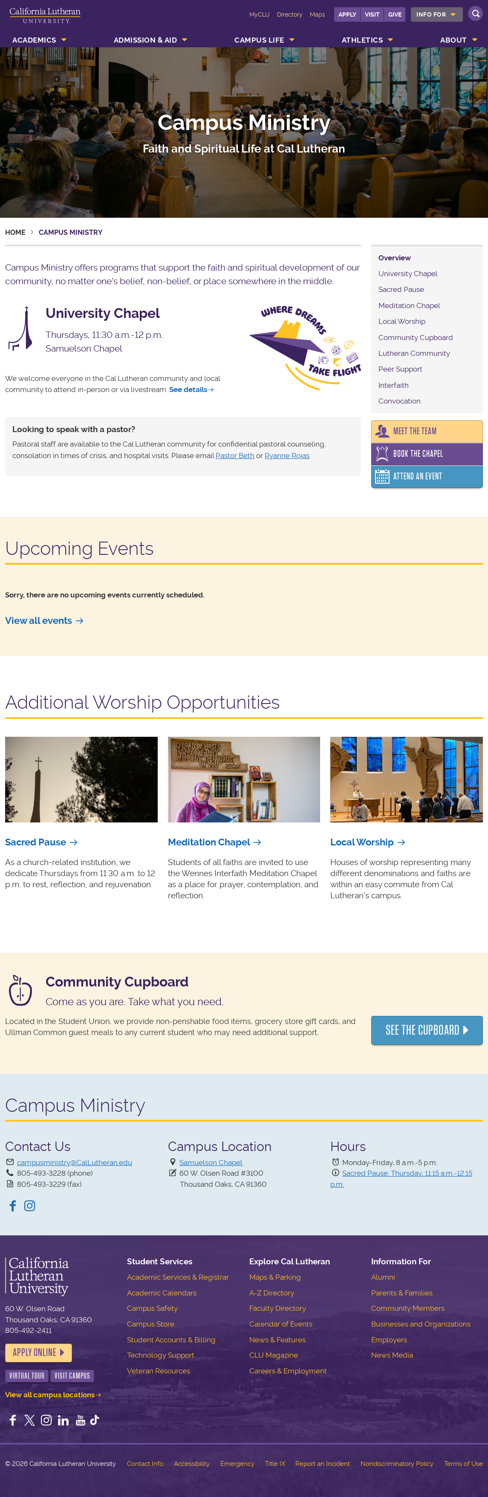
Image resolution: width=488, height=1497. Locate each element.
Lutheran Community (414, 353)
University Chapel (408, 273)
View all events (38, 620)
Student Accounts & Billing (171, 1339)
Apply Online (34, 1353)
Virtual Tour (27, 1375)
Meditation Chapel (409, 305)
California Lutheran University (45, 20)
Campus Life (259, 40)
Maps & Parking (275, 1277)
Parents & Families (402, 1293)
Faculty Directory (277, 1308)
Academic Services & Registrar (178, 1277)
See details (188, 389)
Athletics (362, 40)
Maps (317, 14)
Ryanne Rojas (287, 455)
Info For (431, 14)
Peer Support (400, 369)
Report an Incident (322, 1464)
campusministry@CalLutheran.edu (74, 1162)
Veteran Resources (158, 1371)
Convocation (399, 401)
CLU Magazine (273, 1355)
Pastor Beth (235, 455)
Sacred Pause (401, 289)
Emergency (237, 1464)
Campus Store (150, 1324)
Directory (290, 14)
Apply (347, 14)
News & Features (277, 1339)
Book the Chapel (418, 454)
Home (15, 232)
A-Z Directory (271, 1293)
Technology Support (160, 1355)
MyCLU (259, 14)
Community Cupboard (415, 337)
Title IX (275, 1464)
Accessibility (192, 1464)
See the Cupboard (423, 1030)
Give (394, 14)
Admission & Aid (145, 40)
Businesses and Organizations (421, 1324)
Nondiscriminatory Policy (397, 1464)
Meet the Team (415, 431)
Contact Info (145, 1464)
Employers (389, 1339)
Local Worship (401, 321)
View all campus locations (50, 1394)
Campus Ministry (244, 123)
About (453, 40)
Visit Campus (72, 1375)
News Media (392, 1355)
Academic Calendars (161, 1293)
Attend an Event (417, 476)
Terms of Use (463, 1464)
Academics (34, 40)
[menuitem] (437, 14)
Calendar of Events (280, 1324)
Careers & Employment (288, 1371)
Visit (372, 14)
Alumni (383, 1277)
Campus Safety (152, 1308)
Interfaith (393, 385)
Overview (394, 258)
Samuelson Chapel (211, 1162)
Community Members (408, 1308)
